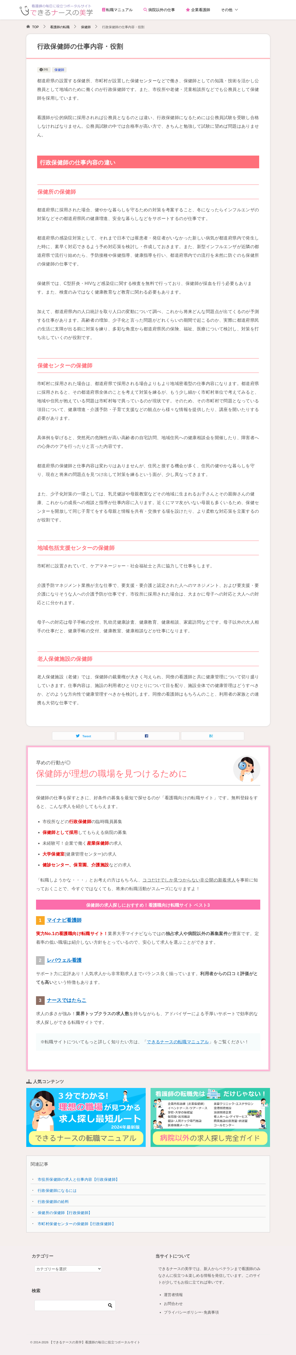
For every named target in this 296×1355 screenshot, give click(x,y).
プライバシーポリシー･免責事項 (191, 1312)
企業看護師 (198, 10)
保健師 (59, 70)
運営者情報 (173, 1294)
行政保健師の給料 (53, 1201)
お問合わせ (173, 1303)
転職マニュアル (117, 10)
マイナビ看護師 (64, 920)
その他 (226, 10)
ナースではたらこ (67, 1000)
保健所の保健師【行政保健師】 (65, 1213)
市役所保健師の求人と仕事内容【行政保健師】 (78, 1179)
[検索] (75, 1305)
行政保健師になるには (57, 1190)
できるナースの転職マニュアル (178, 1042)
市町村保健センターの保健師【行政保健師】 (77, 1224)
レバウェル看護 (64, 960)
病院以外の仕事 (159, 10)
